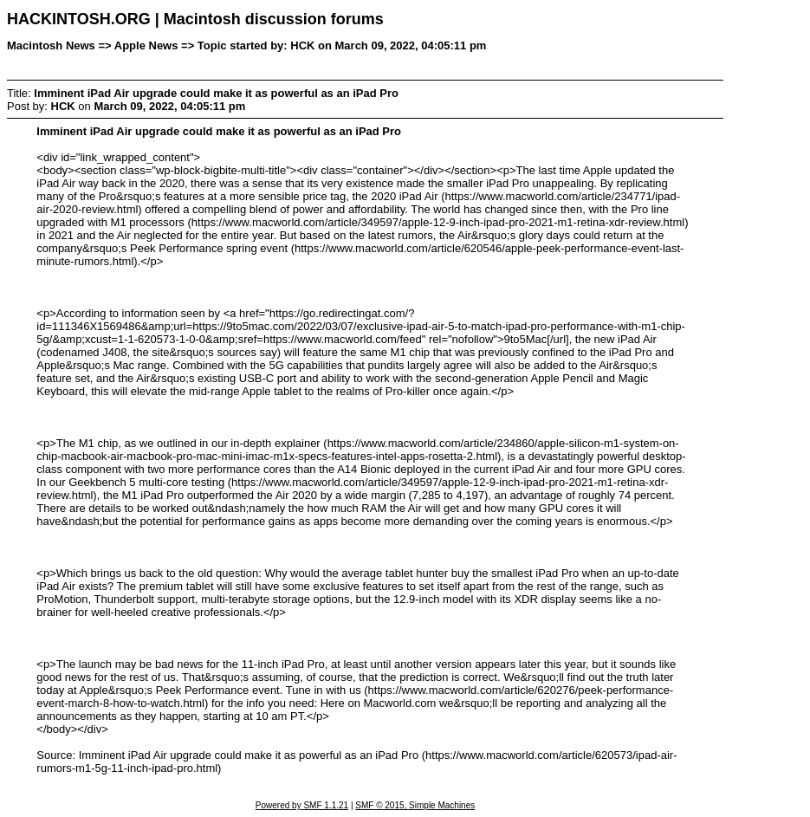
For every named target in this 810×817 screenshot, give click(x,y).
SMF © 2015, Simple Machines (415, 805)
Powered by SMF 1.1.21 (302, 805)
